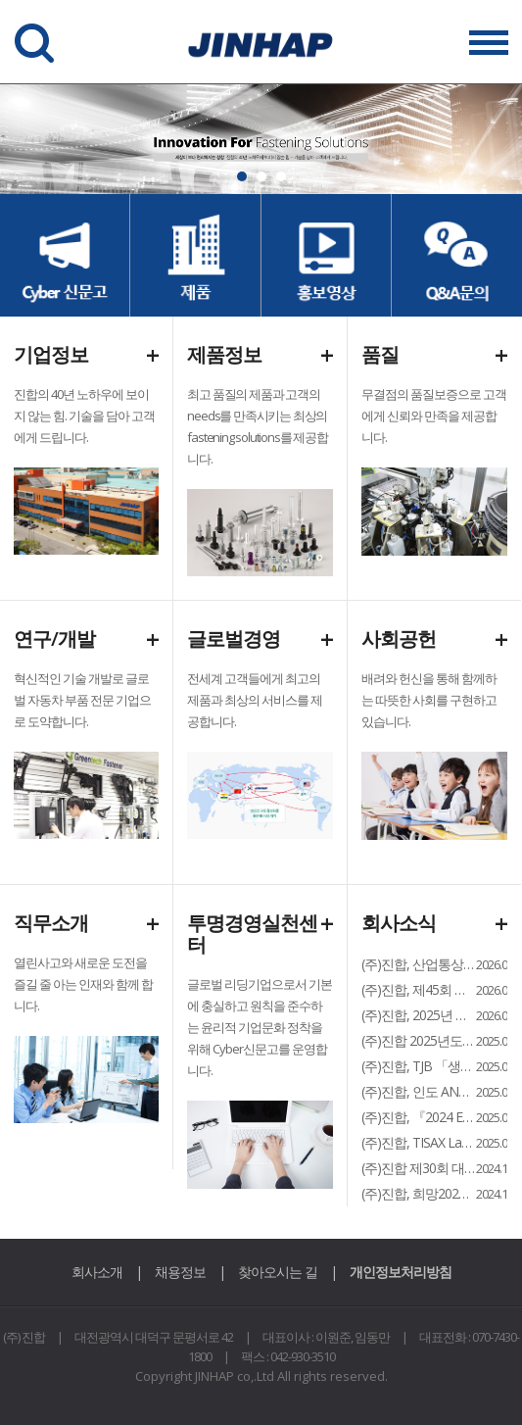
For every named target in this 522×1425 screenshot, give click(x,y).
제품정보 (224, 354)
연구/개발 (54, 638)
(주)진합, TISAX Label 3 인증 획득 (418, 1142)
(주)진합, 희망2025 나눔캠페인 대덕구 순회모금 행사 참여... (418, 1193)
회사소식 (398, 922)
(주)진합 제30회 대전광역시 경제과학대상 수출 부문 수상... (418, 1167)
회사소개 (96, 1271)
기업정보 (51, 354)
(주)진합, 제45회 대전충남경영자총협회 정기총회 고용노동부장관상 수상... (418, 989)
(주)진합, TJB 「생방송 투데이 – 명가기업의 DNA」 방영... (418, 1065)
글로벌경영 (233, 638)
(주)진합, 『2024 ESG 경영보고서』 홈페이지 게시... (418, 1116)
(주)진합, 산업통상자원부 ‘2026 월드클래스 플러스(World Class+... (418, 964)
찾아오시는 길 (277, 1271)
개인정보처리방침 (400, 1271)
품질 (380, 354)
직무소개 (51, 922)
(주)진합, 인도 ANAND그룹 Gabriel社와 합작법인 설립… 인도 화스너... (418, 1091)
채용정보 (180, 1271)
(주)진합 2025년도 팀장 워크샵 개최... (418, 1040)
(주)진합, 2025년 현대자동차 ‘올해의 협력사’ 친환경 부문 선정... (418, 1015)
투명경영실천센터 (252, 933)
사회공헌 (398, 638)
